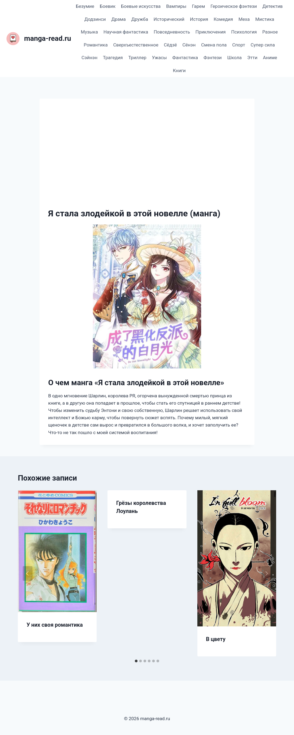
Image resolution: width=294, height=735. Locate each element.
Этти (252, 57)
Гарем (198, 6)
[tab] (136, 661)
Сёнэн (189, 45)
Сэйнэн (89, 57)
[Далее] (266, 573)
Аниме (270, 57)
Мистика (264, 19)
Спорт (238, 45)
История (199, 19)
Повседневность (172, 32)
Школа (234, 57)
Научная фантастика (125, 32)
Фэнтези (213, 57)
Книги (179, 70)
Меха (244, 19)
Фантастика (185, 57)
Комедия (223, 19)
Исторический (168, 19)
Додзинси (95, 19)
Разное (270, 32)
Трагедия (113, 57)
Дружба (139, 19)
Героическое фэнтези (233, 6)
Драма (118, 19)
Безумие (85, 6)
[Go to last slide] (27, 573)
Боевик (107, 6)
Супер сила (263, 45)
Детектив (272, 6)
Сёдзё (170, 45)
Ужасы (159, 57)
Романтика (95, 45)
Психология (244, 32)
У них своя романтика (55, 625)
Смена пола (214, 45)
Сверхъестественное (135, 45)
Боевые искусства (141, 6)
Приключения (210, 32)
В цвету (216, 639)
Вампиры (176, 6)
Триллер (137, 57)
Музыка (89, 32)
